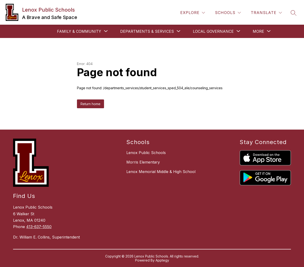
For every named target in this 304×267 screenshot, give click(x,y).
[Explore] (192, 13)
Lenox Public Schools (146, 152)
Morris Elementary (143, 162)
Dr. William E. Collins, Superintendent (46, 237)
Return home (90, 104)
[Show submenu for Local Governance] (213, 31)
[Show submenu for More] (258, 31)
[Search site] (293, 13)
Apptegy (162, 260)
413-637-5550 (39, 226)
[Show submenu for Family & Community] (79, 31)
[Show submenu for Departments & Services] (147, 31)
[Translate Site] (266, 13)
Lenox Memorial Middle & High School (160, 171)
